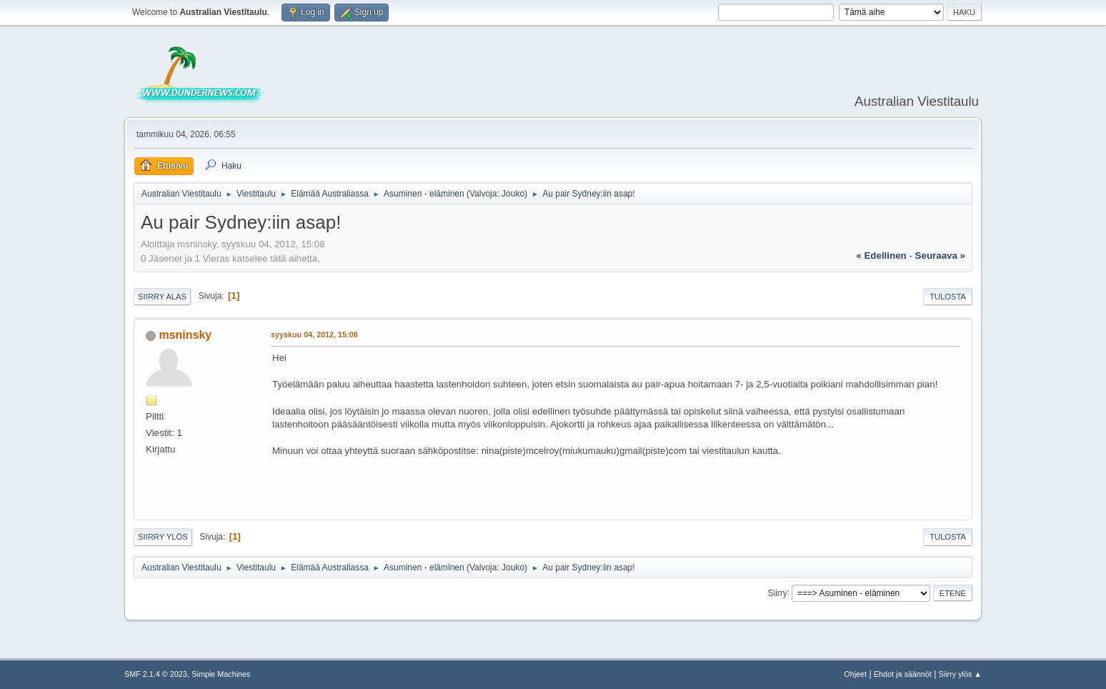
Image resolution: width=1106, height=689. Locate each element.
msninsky (185, 335)
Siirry (777, 593)
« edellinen (881, 255)
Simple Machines (220, 674)
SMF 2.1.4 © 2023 (155, 674)
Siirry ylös (163, 536)
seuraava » (940, 255)
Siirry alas (162, 296)
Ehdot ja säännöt (903, 674)
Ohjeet (855, 674)
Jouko (513, 194)
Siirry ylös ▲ (960, 674)
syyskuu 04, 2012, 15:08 (314, 334)
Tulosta (948, 296)
